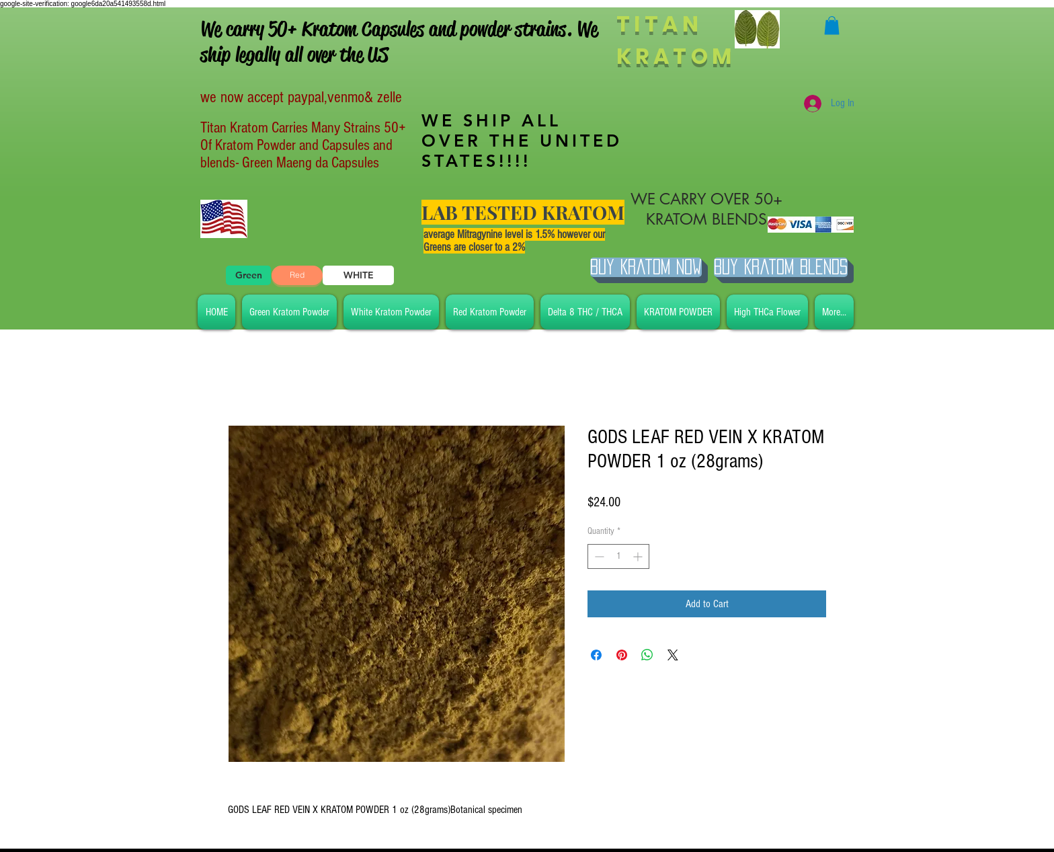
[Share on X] (673, 655)
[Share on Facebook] (596, 655)
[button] (832, 25)
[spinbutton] (618, 556)
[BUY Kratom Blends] (781, 267)
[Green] (248, 275)
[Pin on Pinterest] (622, 655)
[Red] (297, 275)
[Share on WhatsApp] (647, 655)
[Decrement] (598, 556)
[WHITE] (358, 275)
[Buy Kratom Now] (646, 267)
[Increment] (639, 556)
